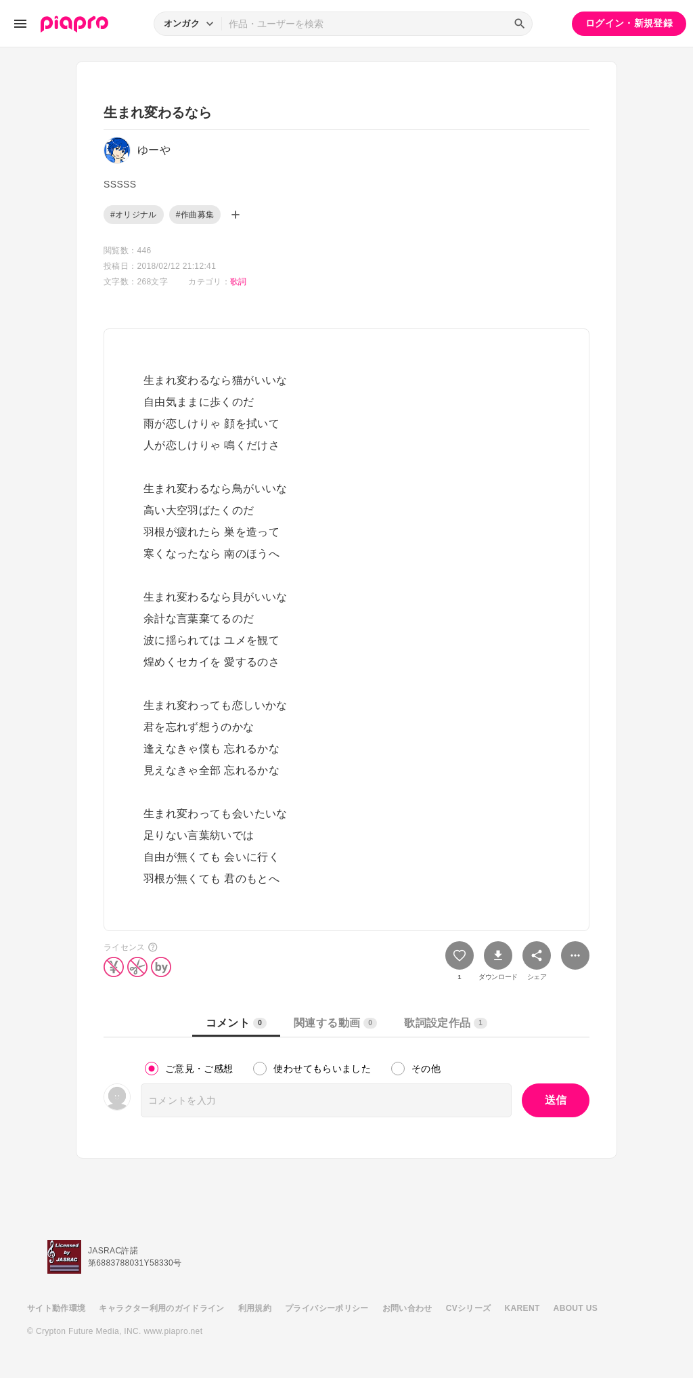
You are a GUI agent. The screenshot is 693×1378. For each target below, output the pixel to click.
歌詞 (238, 281)
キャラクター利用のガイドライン (161, 1308)
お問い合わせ (407, 1308)
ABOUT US (576, 1308)
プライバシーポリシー (327, 1308)
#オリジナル (133, 214)
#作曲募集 (195, 214)
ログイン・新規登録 (629, 23)
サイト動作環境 (56, 1308)
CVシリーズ (468, 1308)
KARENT (522, 1308)
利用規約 (254, 1308)
